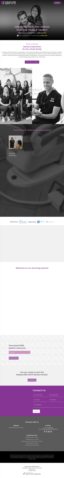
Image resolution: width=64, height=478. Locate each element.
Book (57, 2)
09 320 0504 (50, 427)
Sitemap (30, 466)
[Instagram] (46, 431)
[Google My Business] (49, 431)
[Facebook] (44, 431)
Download (12, 358)
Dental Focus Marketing (33, 474)
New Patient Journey (32, 62)
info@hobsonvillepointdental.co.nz (50, 429)
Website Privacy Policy (35, 466)
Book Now (32, 381)
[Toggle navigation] (61, 2)
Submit (36, 411)
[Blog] (51, 431)
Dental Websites (29, 472)
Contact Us (26, 466)
